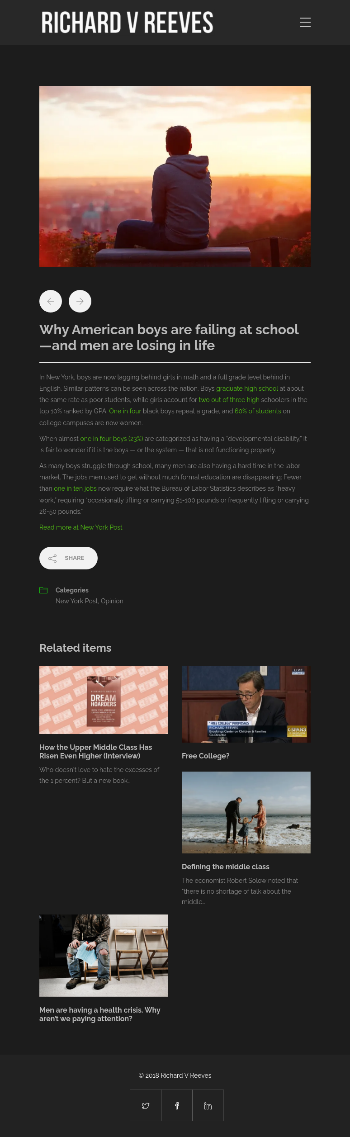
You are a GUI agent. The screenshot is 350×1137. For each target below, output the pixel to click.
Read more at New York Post (81, 527)
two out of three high (229, 399)
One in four (125, 411)
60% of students (258, 411)
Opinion (112, 601)
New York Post (77, 601)
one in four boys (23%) (111, 438)
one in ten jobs (75, 488)
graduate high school (247, 388)
